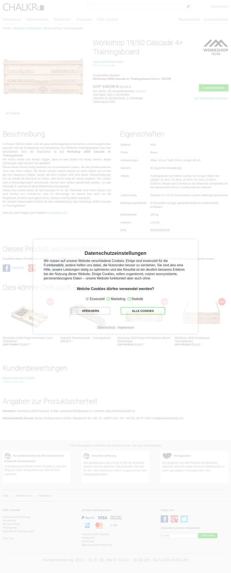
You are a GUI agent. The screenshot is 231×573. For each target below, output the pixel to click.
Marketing (118, 299)
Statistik (137, 299)
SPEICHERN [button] (90, 311)
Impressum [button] (126, 327)
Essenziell (97, 299)
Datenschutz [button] (106, 327)
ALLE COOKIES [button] (143, 311)
